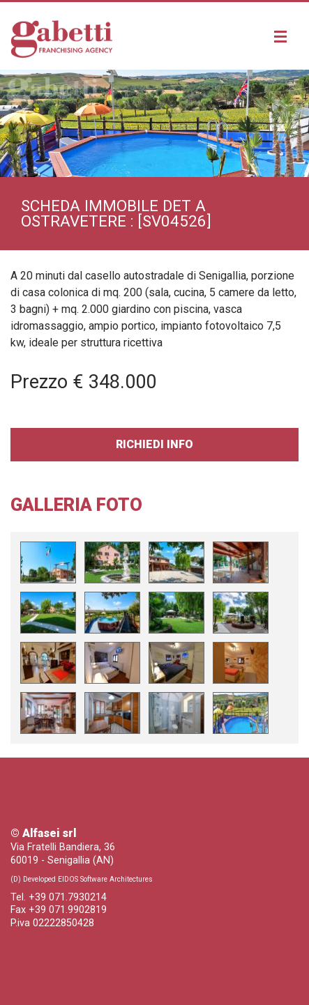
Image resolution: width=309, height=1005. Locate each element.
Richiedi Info (154, 444)
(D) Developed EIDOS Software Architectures (81, 879)
